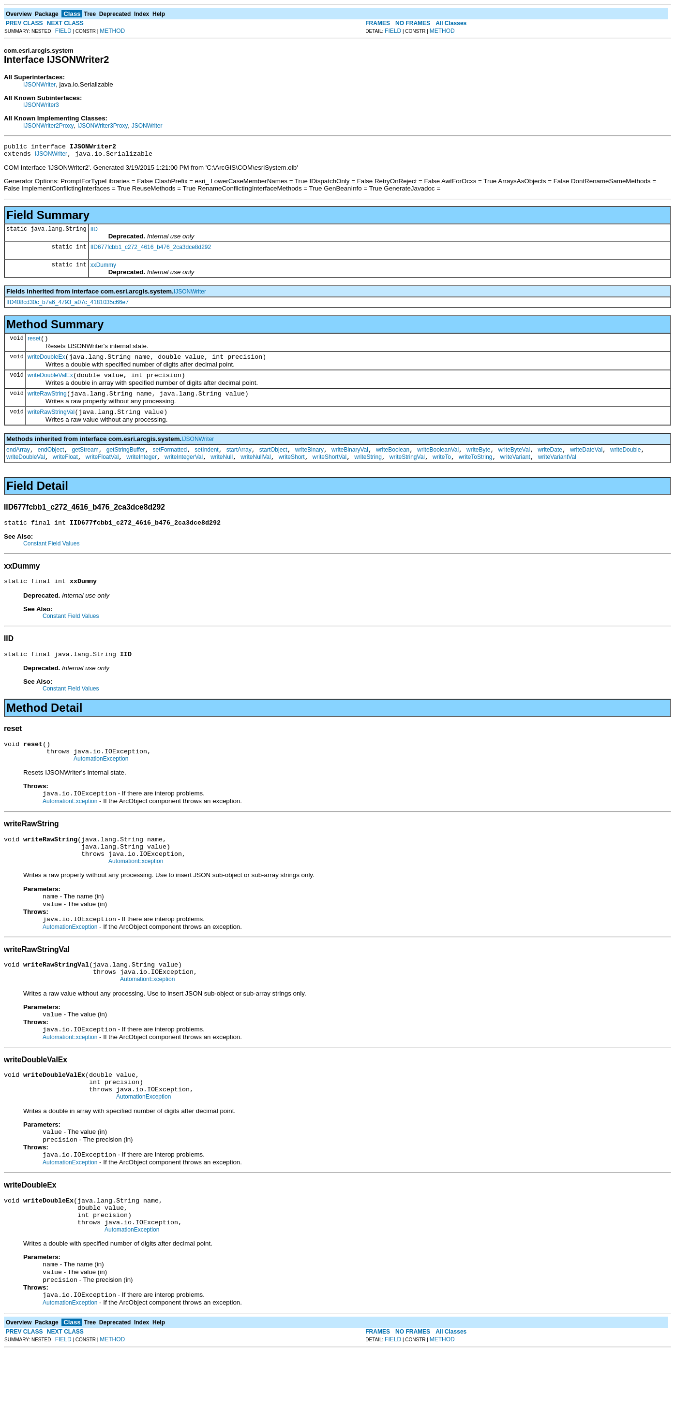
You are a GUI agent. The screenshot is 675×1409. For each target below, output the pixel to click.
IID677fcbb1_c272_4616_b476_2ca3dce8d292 (150, 250)
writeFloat (65, 470)
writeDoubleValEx (50, 382)
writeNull (221, 470)
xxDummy (103, 267)
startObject (273, 461)
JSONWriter (147, 125)
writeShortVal (329, 470)
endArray (18, 461)
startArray (239, 461)
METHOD (112, 31)
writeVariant (515, 470)
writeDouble (625, 461)
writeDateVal (586, 461)
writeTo (442, 470)
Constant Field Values (51, 558)
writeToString (475, 470)
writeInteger (141, 470)
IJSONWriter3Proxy (102, 125)
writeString (368, 470)
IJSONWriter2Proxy (48, 125)
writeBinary (309, 461)
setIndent (206, 461)
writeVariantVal (557, 470)
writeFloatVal (102, 470)
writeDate (550, 461)
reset (34, 342)
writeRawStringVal (51, 422)
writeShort (292, 470)
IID (94, 232)
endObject (51, 461)
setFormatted (170, 461)
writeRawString (47, 402)
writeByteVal (514, 461)
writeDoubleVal (25, 470)
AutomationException (101, 780)
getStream (85, 461)
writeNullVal (255, 470)
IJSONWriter (39, 84)
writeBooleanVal (438, 461)
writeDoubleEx (46, 362)
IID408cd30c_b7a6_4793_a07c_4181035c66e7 (67, 305)
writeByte (478, 461)
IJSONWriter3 (41, 105)
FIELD (63, 31)
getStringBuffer (125, 461)
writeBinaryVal (349, 461)
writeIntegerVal (184, 470)
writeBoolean (392, 461)
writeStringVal (407, 470)
